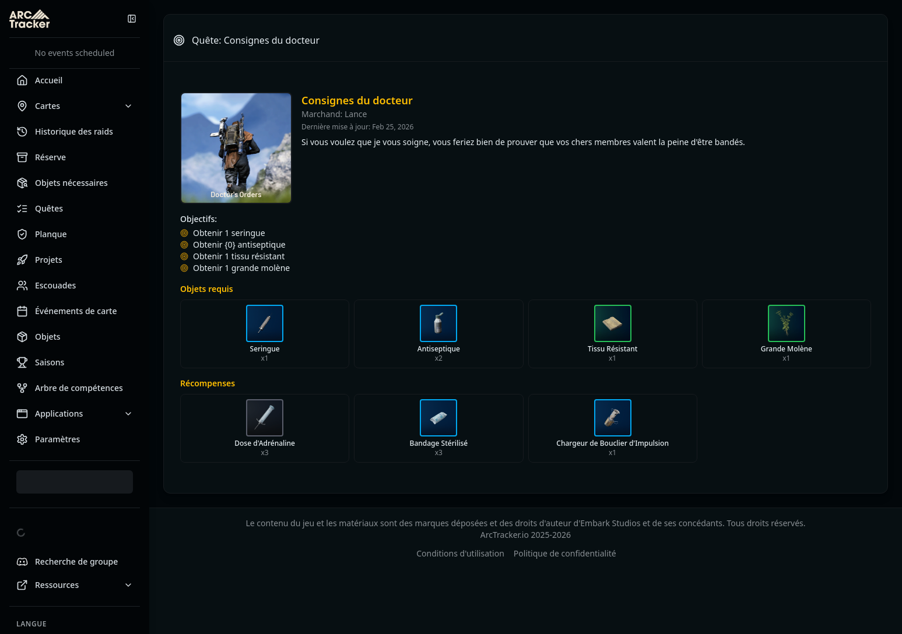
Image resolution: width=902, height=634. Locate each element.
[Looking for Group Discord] (74, 561)
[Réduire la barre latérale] (132, 18)
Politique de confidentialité (565, 553)
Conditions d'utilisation (460, 553)
